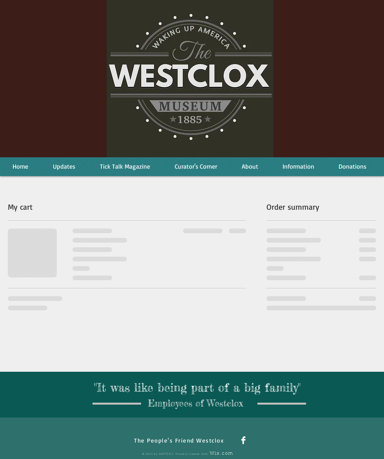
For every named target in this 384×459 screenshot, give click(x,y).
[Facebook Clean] (243, 440)
